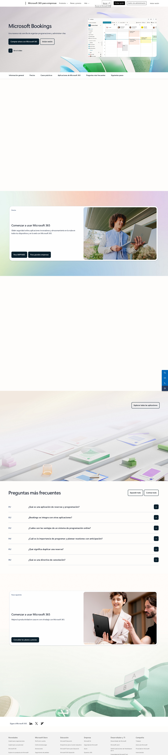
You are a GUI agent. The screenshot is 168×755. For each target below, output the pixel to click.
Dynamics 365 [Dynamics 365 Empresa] (88, 752)
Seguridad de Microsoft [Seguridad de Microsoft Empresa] (90, 745)
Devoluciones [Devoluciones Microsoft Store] (39, 749)
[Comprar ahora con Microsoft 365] (23, 42)
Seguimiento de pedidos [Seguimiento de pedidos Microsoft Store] (42, 752)
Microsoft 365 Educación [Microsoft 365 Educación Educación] (67, 752)
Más (85, 3)
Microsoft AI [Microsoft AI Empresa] (87, 741)
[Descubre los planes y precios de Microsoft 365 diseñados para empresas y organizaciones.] (39, 255)
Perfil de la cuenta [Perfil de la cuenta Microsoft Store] (40, 741)
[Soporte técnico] (164, 385)
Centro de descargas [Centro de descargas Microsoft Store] (41, 745)
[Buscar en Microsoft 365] (106, 3)
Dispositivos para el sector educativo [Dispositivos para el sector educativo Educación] (71, 745)
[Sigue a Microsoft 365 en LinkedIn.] (31, 723)
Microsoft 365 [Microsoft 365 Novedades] (12, 749)
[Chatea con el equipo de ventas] (164, 370)
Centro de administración (136, 3)
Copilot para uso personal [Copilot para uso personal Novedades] (15, 745)
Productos (62, 3)
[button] (15, 51)
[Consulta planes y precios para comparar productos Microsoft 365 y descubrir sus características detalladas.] (25, 639)
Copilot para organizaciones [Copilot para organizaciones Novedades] (16, 741)
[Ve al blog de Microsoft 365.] (42, 723)
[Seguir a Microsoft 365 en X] (36, 723)
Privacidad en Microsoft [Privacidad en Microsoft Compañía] (142, 749)
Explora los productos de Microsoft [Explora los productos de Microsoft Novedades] (18, 752)
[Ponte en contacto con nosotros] (164, 375)
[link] (16, 76)
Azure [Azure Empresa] (85, 749)
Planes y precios (75, 3)
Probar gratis (119, 3)
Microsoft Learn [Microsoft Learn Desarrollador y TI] (115, 745)
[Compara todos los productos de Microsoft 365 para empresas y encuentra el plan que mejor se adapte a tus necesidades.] (19, 255)
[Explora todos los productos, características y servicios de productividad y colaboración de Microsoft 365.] (146, 405)
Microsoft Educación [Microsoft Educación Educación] (66, 741)
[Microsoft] (16, 3)
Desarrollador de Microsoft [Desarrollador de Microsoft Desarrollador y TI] (118, 741)
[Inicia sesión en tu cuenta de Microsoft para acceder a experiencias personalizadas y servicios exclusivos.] (47, 42)
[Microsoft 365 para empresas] (42, 3)
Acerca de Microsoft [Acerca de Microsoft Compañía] (141, 745)
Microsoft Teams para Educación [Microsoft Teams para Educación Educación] (69, 749)
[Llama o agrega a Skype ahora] (164, 380)
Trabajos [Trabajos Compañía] (138, 741)
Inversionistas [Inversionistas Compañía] (140, 752)
